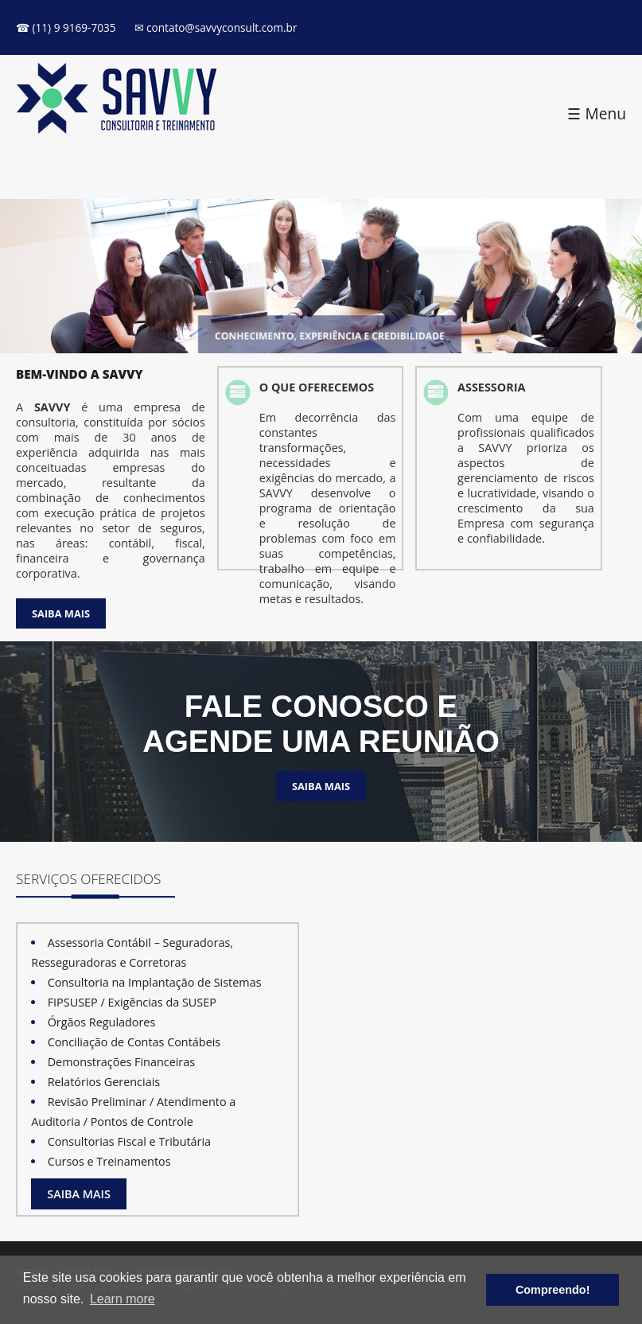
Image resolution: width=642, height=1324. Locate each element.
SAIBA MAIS (61, 613)
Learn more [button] (122, 1299)
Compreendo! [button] (553, 1289)
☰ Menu (596, 113)
